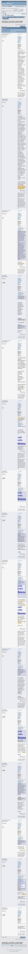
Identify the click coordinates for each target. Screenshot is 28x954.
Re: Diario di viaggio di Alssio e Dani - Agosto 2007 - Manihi (20, 38)
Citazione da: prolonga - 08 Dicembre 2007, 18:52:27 (20, 578)
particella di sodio (6, 33)
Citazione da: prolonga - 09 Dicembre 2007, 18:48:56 (20, 838)
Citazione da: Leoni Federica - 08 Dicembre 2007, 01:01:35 (21, 531)
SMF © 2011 (12, 949)
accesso (7, 8)
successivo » (24, 24)
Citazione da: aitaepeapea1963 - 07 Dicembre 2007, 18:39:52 (21, 229)
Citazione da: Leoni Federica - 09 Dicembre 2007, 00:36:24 (21, 781)
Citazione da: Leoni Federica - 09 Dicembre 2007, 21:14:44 (21, 877)
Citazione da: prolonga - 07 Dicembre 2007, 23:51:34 (20, 424)
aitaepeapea (5, 99)
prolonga (4, 275)
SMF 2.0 (8, 949)
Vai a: (12, 945)
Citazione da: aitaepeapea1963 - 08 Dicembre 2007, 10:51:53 (21, 489)
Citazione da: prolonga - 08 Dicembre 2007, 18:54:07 (20, 667)
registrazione (16, 8)
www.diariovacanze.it (21, 510)
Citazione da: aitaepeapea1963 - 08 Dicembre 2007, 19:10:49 (21, 728)
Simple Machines (18, 949)
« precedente (18, 24)
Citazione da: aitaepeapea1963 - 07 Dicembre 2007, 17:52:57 (21, 294)
